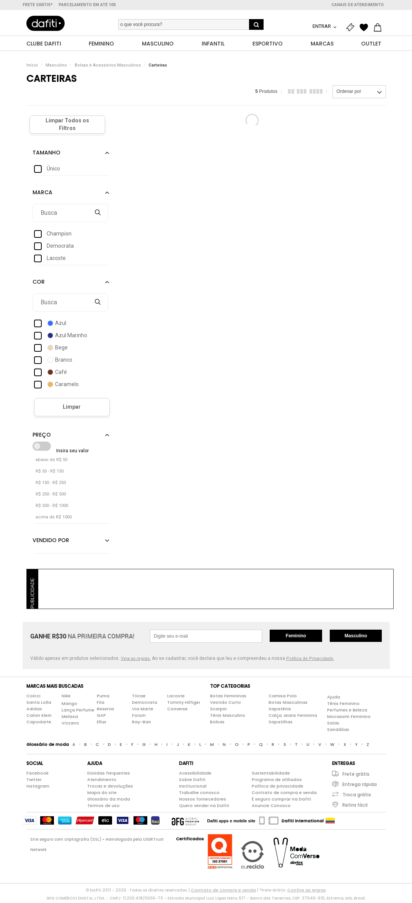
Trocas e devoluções (110, 787)
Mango (69, 705)
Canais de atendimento (357, 4)
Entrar (322, 26)
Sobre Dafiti (192, 781)
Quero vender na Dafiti (204, 807)
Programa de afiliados (277, 781)
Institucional (193, 787)
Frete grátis (356, 775)
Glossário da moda (108, 800)
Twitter (34, 781)
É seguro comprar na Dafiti (281, 800)
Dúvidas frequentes (108, 774)
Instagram (37, 787)
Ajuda (333, 698)
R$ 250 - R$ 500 (51, 495)
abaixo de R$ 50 (51, 461)
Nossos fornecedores (202, 800)
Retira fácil (355, 806)
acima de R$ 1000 (54, 518)
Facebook (37, 774)
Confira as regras (306, 891)
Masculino (56, 66)
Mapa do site (102, 794)
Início (32, 66)
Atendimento (101, 781)
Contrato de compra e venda (284, 794)
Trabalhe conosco (199, 794)
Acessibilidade (195, 774)
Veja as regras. (136, 660)
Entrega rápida (359, 786)
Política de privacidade (277, 787)
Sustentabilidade (271, 774)
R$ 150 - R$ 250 (51, 484)
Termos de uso (103, 807)
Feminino (296, 637)
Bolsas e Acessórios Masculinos (108, 66)
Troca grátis (356, 796)
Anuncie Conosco (271, 807)
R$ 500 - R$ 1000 (52, 507)
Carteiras (157, 66)
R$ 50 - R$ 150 (50, 472)
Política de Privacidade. (310, 660)
